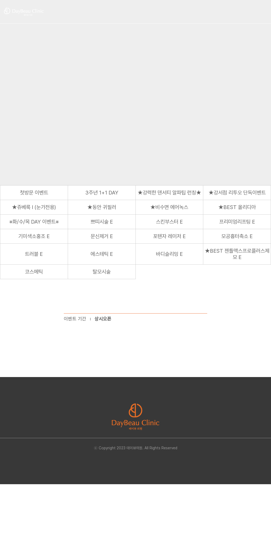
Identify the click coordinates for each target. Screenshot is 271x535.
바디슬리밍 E (169, 254)
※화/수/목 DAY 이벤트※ (34, 222)
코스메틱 (34, 272)
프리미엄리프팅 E (237, 222)
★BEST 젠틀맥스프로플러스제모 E (237, 254)
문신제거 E (102, 236)
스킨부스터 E (169, 222)
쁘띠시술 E (102, 222)
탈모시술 (102, 272)
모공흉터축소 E (237, 236)
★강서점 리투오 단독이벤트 (237, 192)
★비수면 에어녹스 (169, 207)
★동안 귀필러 (101, 207)
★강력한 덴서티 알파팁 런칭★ (169, 192)
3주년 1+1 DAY (101, 192)
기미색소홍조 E (34, 236)
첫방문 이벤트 (34, 192)
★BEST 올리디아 (237, 207)
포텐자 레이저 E (169, 236)
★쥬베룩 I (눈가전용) (34, 207)
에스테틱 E (102, 254)
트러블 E (34, 254)
